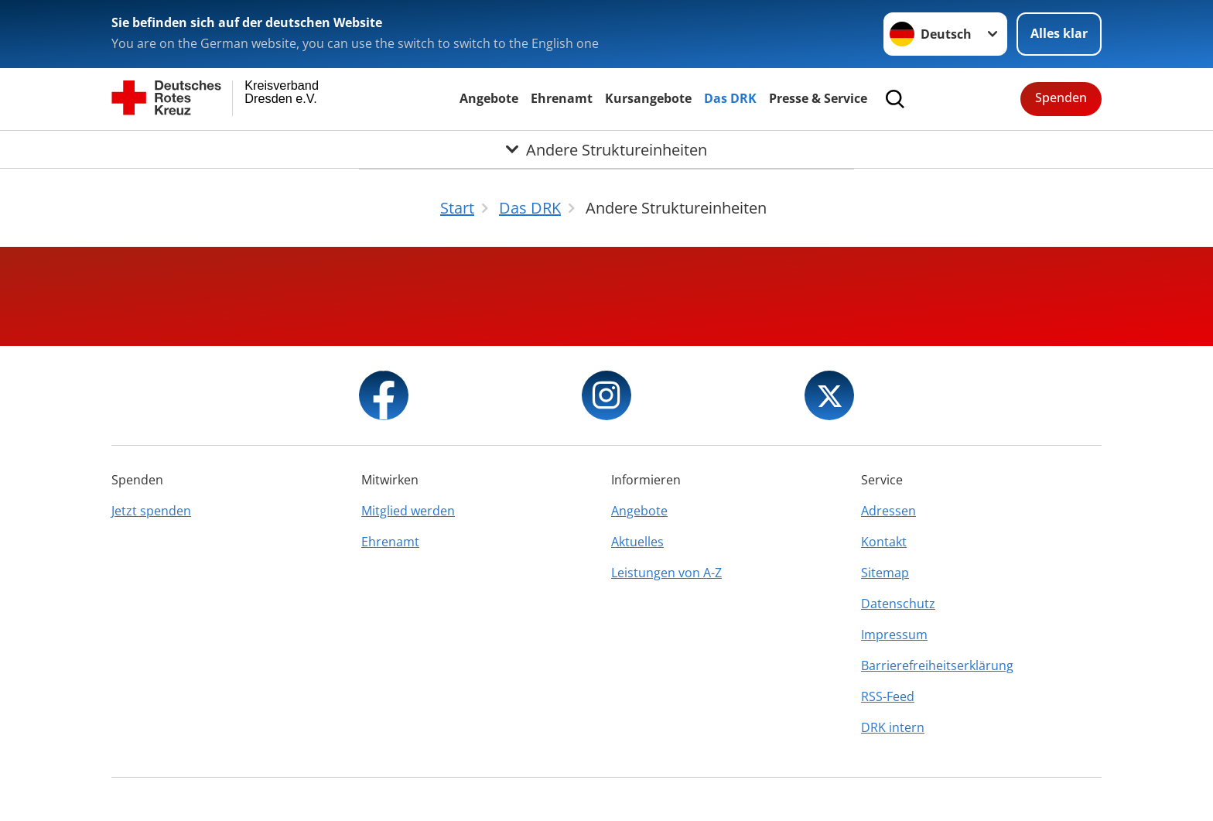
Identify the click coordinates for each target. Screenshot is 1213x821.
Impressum (894, 634)
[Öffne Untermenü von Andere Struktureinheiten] (606, 149)
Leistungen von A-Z (666, 572)
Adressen (888, 510)
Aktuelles (637, 541)
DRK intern (892, 727)
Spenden (1061, 97)
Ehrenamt (562, 98)
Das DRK (730, 98)
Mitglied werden (408, 510)
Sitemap (885, 572)
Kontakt (884, 541)
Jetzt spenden (151, 510)
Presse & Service (818, 98)
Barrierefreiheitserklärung (937, 665)
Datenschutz (898, 603)
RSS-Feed (887, 696)
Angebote (489, 98)
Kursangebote (648, 98)
